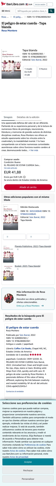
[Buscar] (51, 11)
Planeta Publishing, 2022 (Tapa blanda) (33, 246)
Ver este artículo (10, 168)
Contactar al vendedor (15, 391)
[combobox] (32, 11)
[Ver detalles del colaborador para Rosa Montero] (9, 30)
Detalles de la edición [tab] (28, 117)
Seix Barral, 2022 (37, 217)
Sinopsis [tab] (8, 117)
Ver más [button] (34, 150)
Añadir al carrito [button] (28, 187)
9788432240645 (28, 214)
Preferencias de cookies (35, 444)
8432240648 (36, 211)
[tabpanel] (26, 136)
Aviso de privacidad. (19, 457)
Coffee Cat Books (22, 348)
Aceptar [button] (28, 462)
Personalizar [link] (28, 478)
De (29, 71)
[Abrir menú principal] (6, 11)
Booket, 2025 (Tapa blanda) (27, 266)
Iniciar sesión (40, 4)
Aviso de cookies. (18, 450)
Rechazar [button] (28, 470)
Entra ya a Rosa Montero (30, 305)
